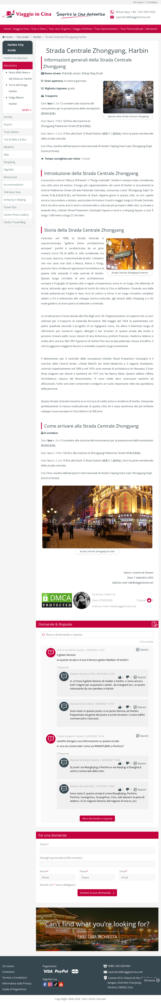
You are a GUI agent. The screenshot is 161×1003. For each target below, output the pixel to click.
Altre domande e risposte (97, 818)
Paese (84, 871)
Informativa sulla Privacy (16, 983)
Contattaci (152, 2)
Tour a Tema (38, 29)
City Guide (23, 37)
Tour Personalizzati (131, 29)
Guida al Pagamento (14, 989)
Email (123, 871)
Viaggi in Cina (21, 29)
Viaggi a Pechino (82, 29)
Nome (44, 871)
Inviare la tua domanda (97, 893)
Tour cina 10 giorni (60, 29)
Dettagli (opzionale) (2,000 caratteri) (61, 858)
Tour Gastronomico (106, 29)
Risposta (144, 649)
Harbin (37, 37)
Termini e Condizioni (14, 977)
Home (7, 29)
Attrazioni (151, 29)
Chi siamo (138, 2)
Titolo (44, 844)
